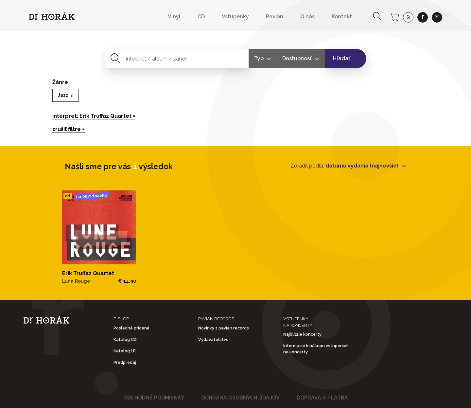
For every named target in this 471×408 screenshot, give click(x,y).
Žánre (60, 82)
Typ (259, 58)
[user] (408, 17)
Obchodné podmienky (153, 398)
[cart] (394, 16)
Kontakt (342, 16)
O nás (307, 16)
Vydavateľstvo (213, 339)
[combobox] (177, 58)
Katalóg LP (124, 350)
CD (201, 16)
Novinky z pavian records (223, 328)
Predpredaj (124, 362)
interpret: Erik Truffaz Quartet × (93, 116)
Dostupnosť (297, 58)
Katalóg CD (125, 339)
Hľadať (341, 58)
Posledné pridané (131, 328)
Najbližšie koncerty (302, 334)
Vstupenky (235, 16)
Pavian (274, 16)
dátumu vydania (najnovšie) (362, 166)
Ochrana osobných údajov (240, 398)
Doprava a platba (322, 398)
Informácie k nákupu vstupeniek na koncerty (316, 348)
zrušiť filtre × (68, 129)
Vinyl (174, 16)
